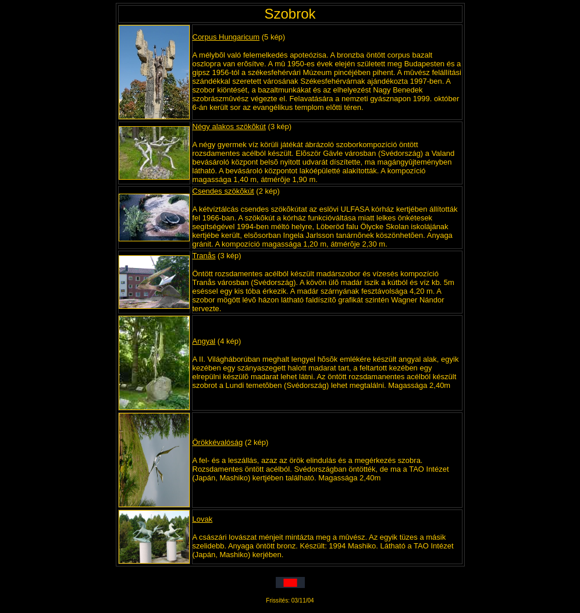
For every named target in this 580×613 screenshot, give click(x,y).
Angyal (204, 341)
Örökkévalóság (218, 442)
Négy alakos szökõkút (229, 126)
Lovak (203, 519)
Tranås (204, 255)
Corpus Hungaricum (226, 37)
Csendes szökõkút (223, 191)
